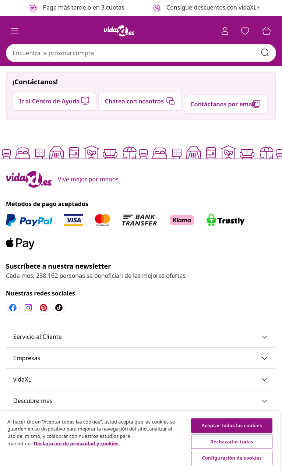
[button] (245, 30)
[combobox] (141, 53)
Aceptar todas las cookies (232, 425)
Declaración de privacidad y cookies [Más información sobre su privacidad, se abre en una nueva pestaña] (76, 443)
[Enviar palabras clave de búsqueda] (265, 53)
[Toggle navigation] (15, 31)
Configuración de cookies (232, 457)
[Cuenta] (224, 30)
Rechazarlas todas (231, 441)
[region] (140, 441)
